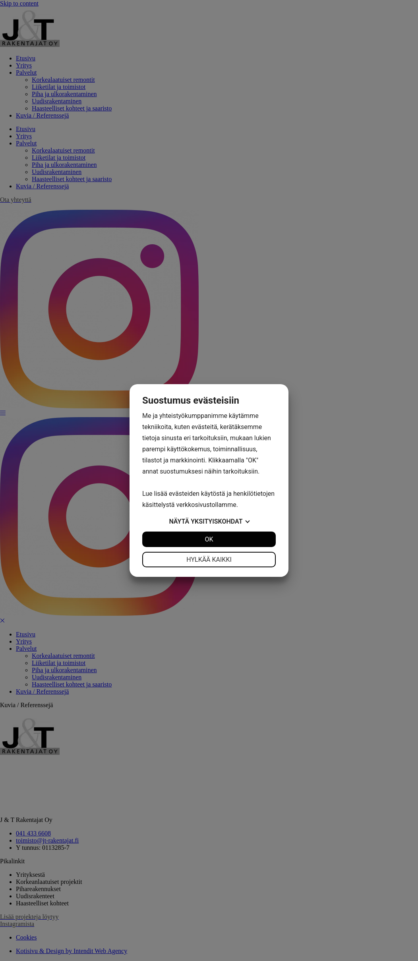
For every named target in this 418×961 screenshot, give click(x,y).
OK (209, 539)
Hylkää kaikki (209, 559)
